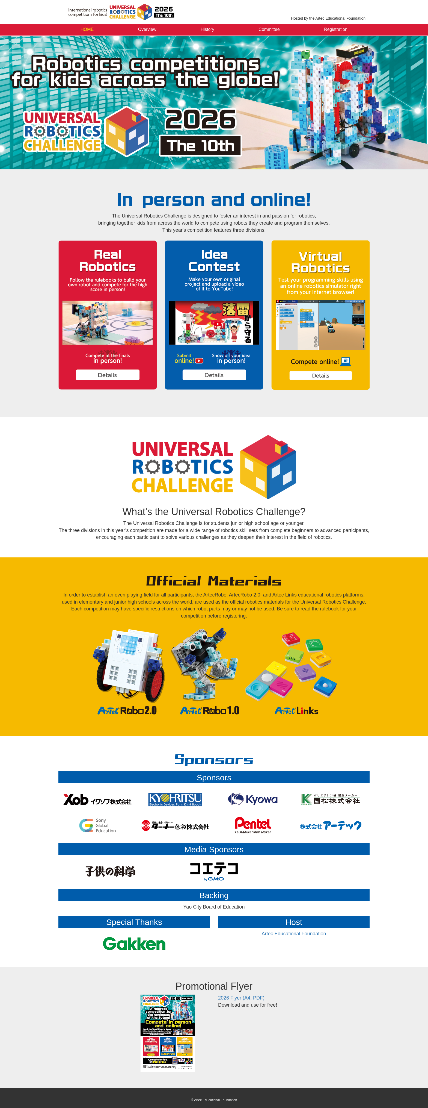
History (207, 29)
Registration (335, 29)
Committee (269, 29)
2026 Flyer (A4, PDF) (241, 998)
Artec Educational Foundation (293, 933)
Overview (147, 29)
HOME (87, 29)
